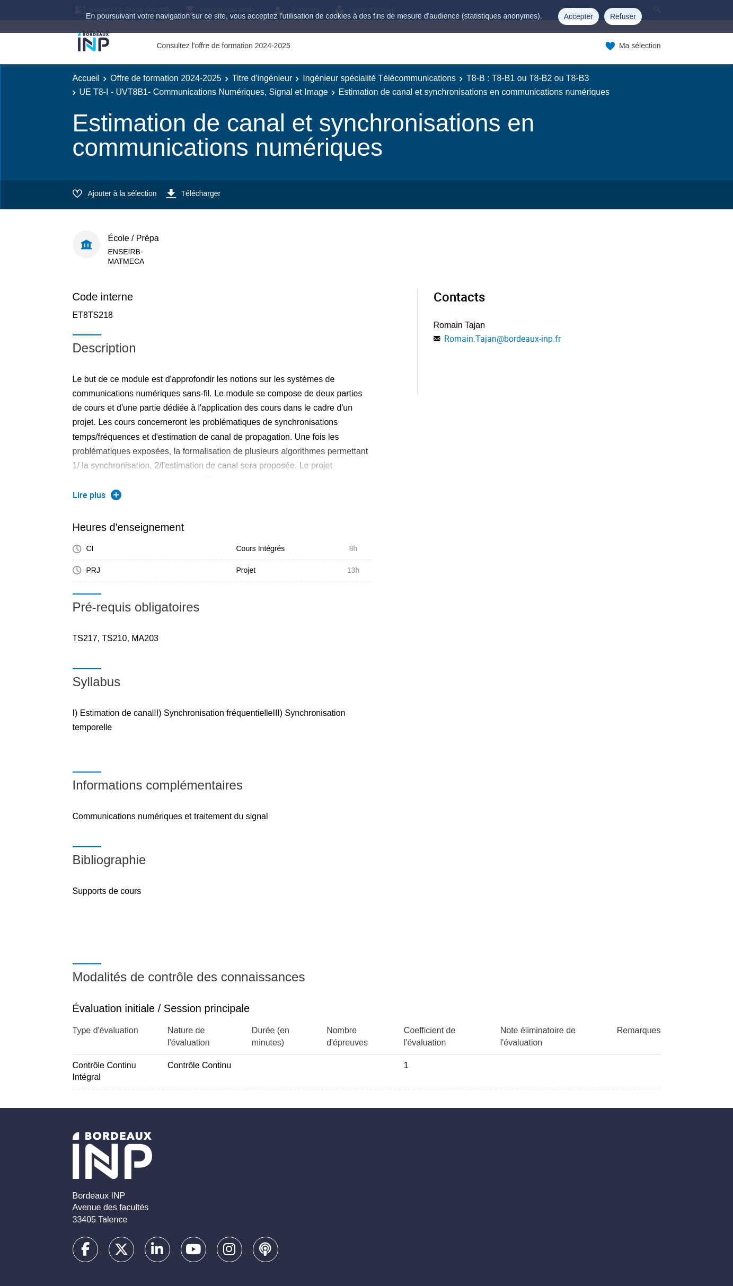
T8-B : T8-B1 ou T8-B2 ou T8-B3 (527, 78)
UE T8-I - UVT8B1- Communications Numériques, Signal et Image (204, 91)
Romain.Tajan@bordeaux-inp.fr (502, 338)
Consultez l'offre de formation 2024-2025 (223, 45)
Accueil (86, 78)
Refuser (623, 16)
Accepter (578, 16)
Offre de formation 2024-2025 (166, 78)
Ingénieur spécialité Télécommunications (379, 78)
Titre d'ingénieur (262, 78)
